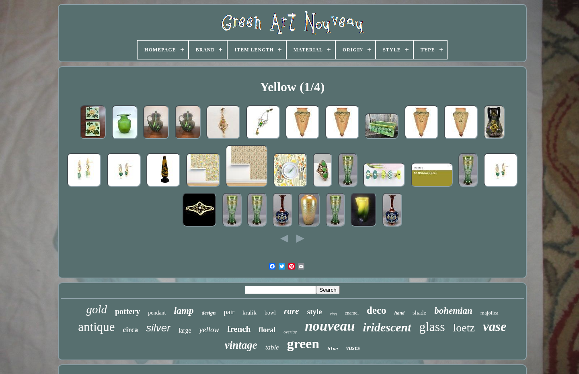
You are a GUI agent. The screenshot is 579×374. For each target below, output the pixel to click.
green (303, 343)
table (272, 347)
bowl (270, 313)
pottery (127, 311)
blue (332, 349)
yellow (209, 329)
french (238, 329)
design (209, 313)
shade (419, 312)
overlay (290, 331)
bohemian (453, 311)
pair (229, 312)
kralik (249, 312)
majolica (489, 313)
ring (333, 314)
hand (399, 313)
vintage (241, 345)
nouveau (330, 326)
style (314, 311)
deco (376, 310)
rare (291, 311)
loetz (464, 327)
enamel (352, 313)
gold (96, 309)
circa (130, 330)
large (185, 330)
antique (96, 327)
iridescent (387, 327)
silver (158, 328)
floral (267, 330)
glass (432, 326)
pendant (157, 313)
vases (353, 347)
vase (495, 326)
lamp (184, 310)
